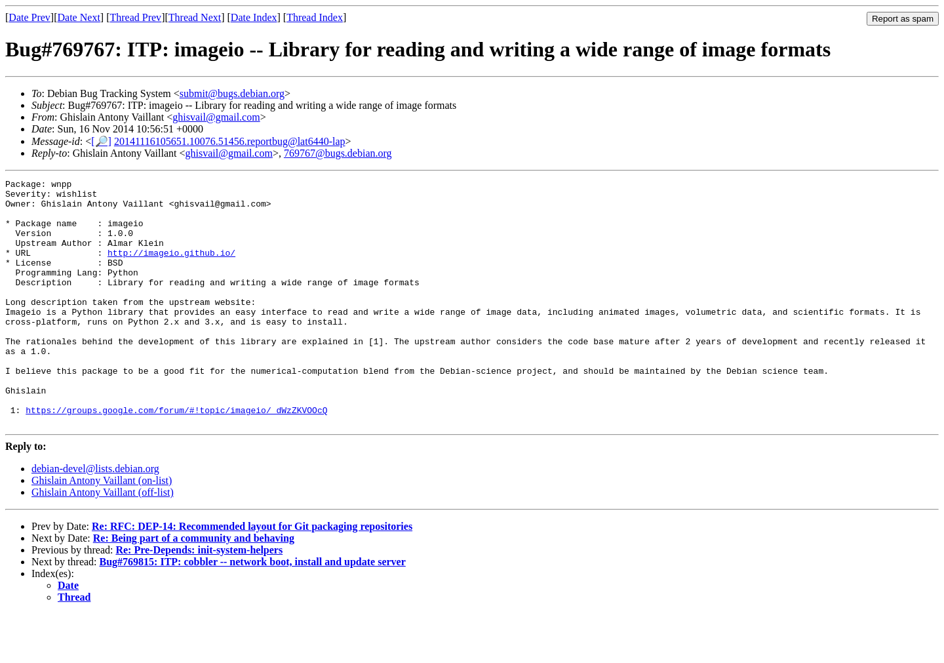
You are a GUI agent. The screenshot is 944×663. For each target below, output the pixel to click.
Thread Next (194, 17)
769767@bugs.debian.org (338, 153)
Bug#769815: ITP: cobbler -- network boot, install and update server (253, 610)
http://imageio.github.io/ (171, 268)
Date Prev (29, 17)
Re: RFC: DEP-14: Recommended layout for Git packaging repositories (252, 575)
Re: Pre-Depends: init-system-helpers (199, 599)
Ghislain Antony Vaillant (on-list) (101, 529)
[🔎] (101, 141)
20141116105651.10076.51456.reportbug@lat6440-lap (229, 141)
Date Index (254, 17)
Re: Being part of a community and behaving (193, 587)
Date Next (79, 17)
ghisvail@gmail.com (216, 117)
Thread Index (314, 17)
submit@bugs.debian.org (232, 93)
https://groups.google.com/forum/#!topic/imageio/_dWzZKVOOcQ (176, 457)
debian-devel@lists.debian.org (95, 517)
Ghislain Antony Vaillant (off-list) (102, 541)
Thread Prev (135, 17)
